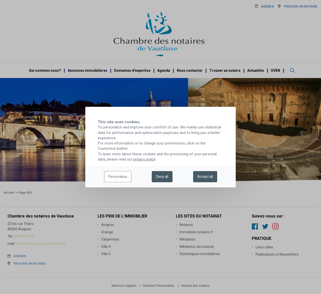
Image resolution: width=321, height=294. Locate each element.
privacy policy (144, 159)
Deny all (162, 177)
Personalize (117, 177)
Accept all (205, 177)
